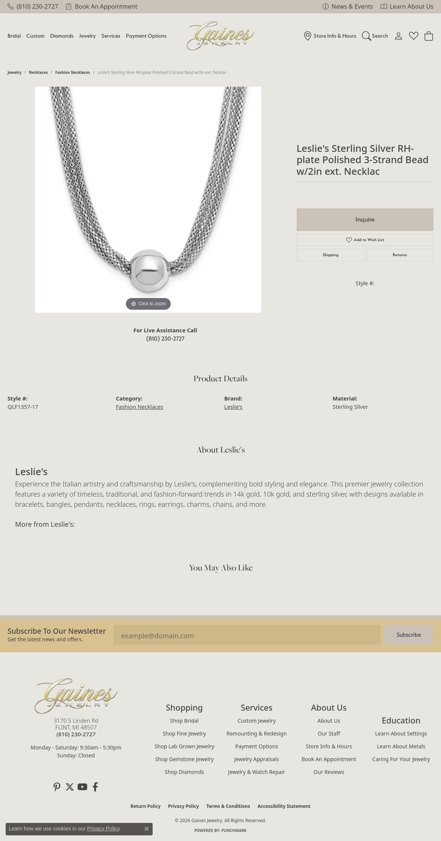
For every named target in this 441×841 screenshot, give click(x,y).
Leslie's (233, 406)
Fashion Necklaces (72, 72)
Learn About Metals (401, 746)
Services (110, 35)
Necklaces (38, 72)
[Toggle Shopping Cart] (428, 35)
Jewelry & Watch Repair (256, 771)
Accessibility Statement (283, 806)
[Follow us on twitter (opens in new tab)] (69, 787)
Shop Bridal (184, 720)
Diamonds (62, 35)
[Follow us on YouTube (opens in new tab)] (82, 787)
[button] (375, 35)
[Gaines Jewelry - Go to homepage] (76, 696)
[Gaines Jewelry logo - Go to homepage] (220, 36)
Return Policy (145, 806)
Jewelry (87, 35)
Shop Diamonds (184, 771)
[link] (33, 6)
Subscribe (409, 634)
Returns (400, 254)
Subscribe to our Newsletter (57, 631)
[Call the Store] (76, 734)
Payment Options (146, 35)
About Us (328, 720)
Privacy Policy (183, 806)
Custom (35, 35)
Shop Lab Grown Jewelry (184, 746)
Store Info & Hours (329, 746)
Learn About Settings (401, 733)
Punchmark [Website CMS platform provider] (234, 830)
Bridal (14, 35)
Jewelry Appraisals (256, 759)
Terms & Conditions (228, 806)
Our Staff (329, 733)
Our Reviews (329, 771)
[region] (148, 200)
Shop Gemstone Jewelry (184, 759)
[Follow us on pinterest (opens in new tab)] (56, 787)
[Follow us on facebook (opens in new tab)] (95, 787)
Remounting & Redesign (257, 733)
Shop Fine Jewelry (184, 733)
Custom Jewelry (256, 720)
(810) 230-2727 (165, 338)
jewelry (14, 72)
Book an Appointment (329, 759)
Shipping (330, 254)
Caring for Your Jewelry (401, 759)
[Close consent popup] (146, 829)
